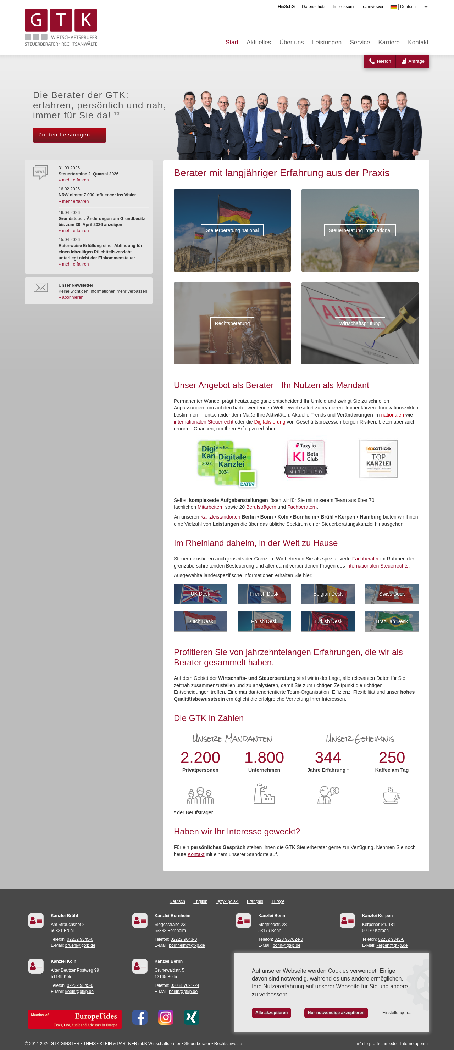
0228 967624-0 (289, 939)
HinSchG (286, 6)
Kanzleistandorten (220, 517)
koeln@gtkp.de (79, 991)
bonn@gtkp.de (286, 945)
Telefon (383, 61)
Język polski (227, 901)
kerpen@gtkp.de (392, 945)
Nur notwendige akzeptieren (336, 1012)
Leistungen (327, 42)
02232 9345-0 (80, 939)
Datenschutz (314, 6)
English (200, 901)
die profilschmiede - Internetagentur (395, 1043)
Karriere (389, 42)
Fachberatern (302, 507)
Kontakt (418, 42)
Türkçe (277, 901)
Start (232, 42)
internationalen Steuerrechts (377, 566)
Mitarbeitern (211, 507)
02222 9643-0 (184, 939)
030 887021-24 (185, 985)
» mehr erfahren (74, 180)
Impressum (343, 6)
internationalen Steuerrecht (203, 422)
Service (360, 42)
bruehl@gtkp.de (80, 945)
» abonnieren (71, 297)
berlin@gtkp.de (183, 991)
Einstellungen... (396, 1012)
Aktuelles (259, 42)
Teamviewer (372, 6)
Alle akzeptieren (271, 1012)
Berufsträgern (261, 507)
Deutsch (177, 901)
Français (255, 901)
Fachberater (365, 559)
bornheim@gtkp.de (187, 945)
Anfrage (416, 61)
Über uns (291, 42)
